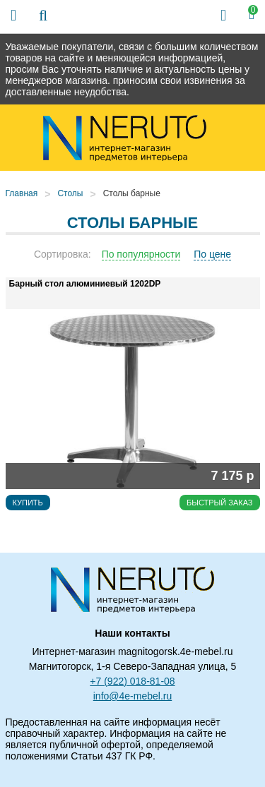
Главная (22, 193)
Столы (70, 193)
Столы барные (131, 193)
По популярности (141, 254)
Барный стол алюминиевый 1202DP (85, 284)
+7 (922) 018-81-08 (132, 681)
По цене (212, 254)
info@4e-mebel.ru (132, 696)
